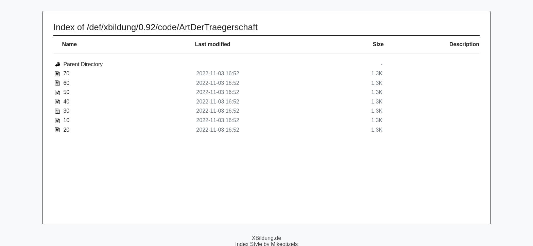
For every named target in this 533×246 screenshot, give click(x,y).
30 (66, 111)
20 (66, 130)
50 (66, 92)
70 (66, 73)
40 (66, 102)
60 (66, 83)
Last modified (212, 44)
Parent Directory (83, 64)
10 (66, 120)
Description (464, 44)
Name (69, 44)
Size (378, 44)
